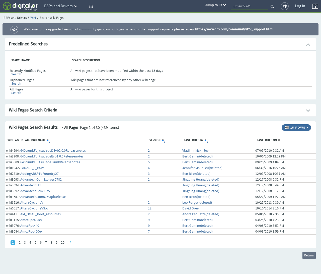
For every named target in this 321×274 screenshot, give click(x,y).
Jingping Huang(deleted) (200, 179)
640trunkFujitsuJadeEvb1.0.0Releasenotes (52, 156)
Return (309, 255)
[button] (90, 6)
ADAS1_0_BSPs (33, 168)
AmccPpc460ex (31, 231)
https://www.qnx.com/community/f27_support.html (234, 29)
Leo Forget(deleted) (197, 202)
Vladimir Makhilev (195, 150)
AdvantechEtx (30, 185)
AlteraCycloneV (31, 202)
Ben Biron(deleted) (196, 174)
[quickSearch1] (249, 6)
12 (149, 208)
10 (62, 242)
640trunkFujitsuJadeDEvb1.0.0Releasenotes (53, 150)
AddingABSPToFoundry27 (39, 174)
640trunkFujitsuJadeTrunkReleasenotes (50, 162)
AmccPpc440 (29, 226)
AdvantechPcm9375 (35, 191)
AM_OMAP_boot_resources (40, 214)
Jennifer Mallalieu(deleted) (202, 168)
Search (16, 74)
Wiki (33, 18)
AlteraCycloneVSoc (34, 208)
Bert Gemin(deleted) (197, 156)
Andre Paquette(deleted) (200, 214)
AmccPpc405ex (31, 220)
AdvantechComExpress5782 (41, 179)
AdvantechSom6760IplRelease (43, 197)
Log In (300, 6)
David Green (191, 208)
